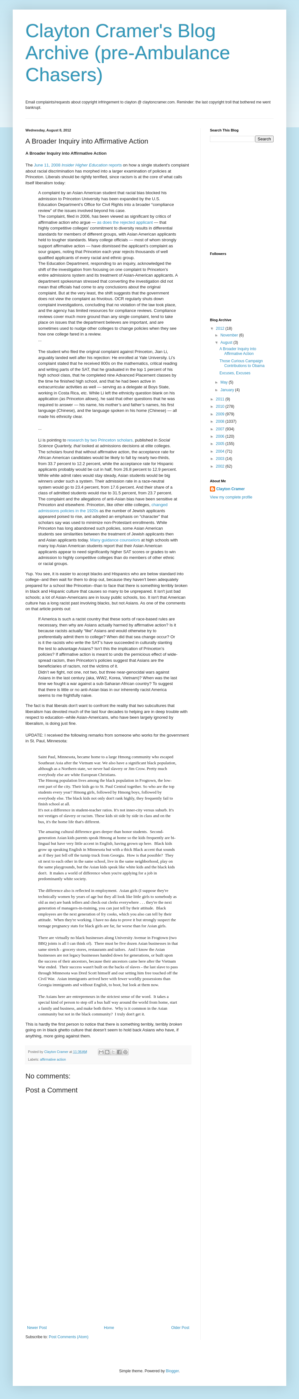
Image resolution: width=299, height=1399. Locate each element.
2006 (221, 436)
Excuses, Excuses (234, 373)
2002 (221, 466)
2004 (221, 451)
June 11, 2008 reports (78, 165)
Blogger (172, 1371)
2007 (221, 429)
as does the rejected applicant (125, 222)
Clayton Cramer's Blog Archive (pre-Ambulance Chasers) (127, 52)
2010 (221, 406)
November (229, 335)
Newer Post (37, 1327)
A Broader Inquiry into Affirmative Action (237, 351)
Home (109, 1327)
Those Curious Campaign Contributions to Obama (242, 363)
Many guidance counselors (115, 540)
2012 (221, 328)
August (226, 342)
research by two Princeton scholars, (100, 440)
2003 (221, 458)
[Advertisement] (108, 1278)
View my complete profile (231, 497)
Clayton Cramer (230, 489)
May (224, 382)
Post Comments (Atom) (68, 1337)
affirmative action (53, 1059)
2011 (221, 399)
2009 (221, 414)
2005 (221, 444)
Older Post (180, 1327)
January (227, 390)
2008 (221, 421)
